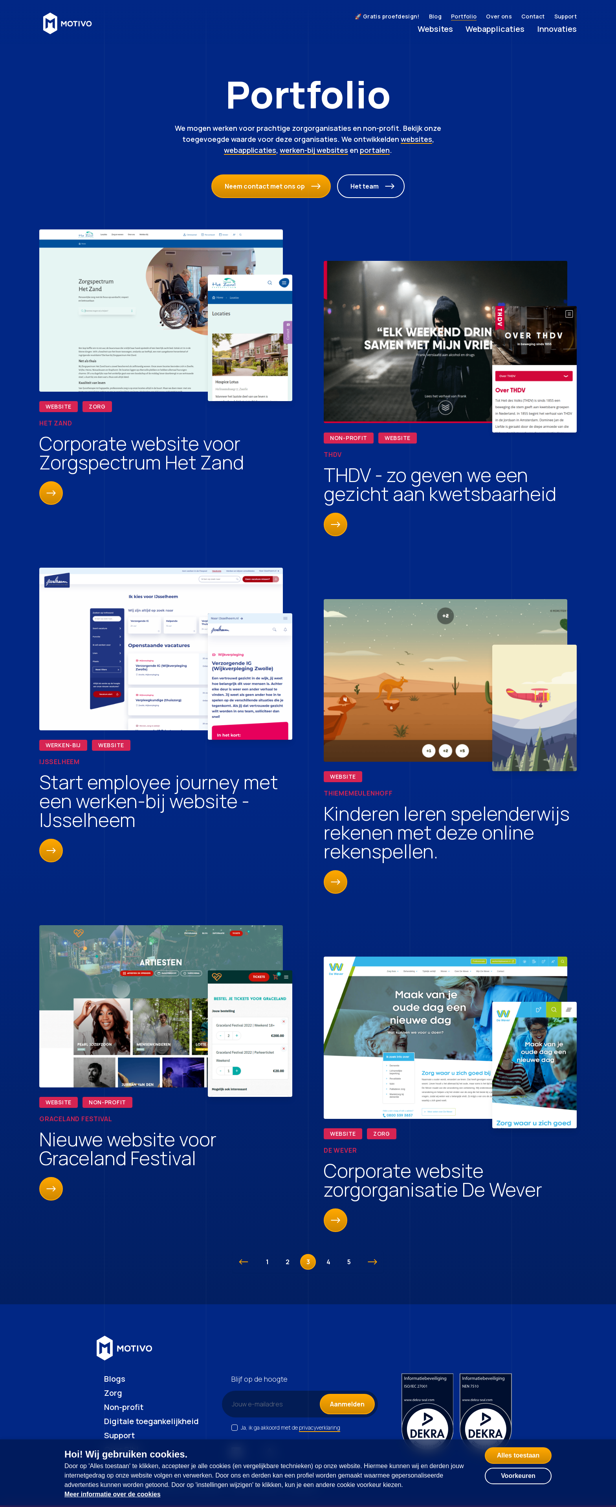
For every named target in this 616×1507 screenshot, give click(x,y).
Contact (532, 16)
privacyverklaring (319, 1427)
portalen (375, 150)
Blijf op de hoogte (259, 1379)
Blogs (114, 1378)
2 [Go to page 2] (288, 1262)
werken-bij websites (314, 150)
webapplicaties (250, 150)
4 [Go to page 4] (328, 1262)
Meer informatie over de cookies (112, 1494)
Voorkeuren (518, 1475)
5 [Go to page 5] (349, 1262)
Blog (435, 16)
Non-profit (123, 1407)
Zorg (113, 1393)
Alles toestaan (518, 1455)
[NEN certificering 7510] (486, 1414)
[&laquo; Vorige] (244, 1262)
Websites (435, 29)
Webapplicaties (495, 29)
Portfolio (464, 16)
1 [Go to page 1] (267, 1262)
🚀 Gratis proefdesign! (387, 16)
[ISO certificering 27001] (428, 1414)
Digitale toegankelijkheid (151, 1421)
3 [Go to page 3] (308, 1262)
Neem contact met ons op (273, 186)
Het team (372, 186)
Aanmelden (347, 1404)
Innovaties (557, 29)
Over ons (499, 16)
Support (565, 16)
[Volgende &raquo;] (372, 1262)
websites (416, 139)
